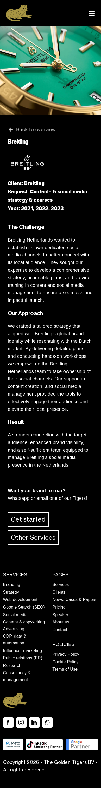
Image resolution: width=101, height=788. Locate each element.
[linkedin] (34, 722)
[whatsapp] (47, 722)
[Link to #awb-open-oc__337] (92, 13)
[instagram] (21, 722)
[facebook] (8, 722)
